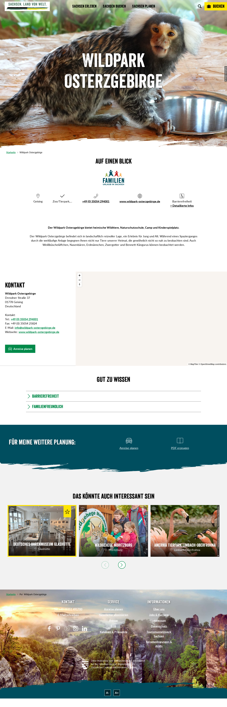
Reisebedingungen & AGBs (159, 644)
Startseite (11, 152)
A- (107, 692)
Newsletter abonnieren (113, 614)
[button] (20, 349)
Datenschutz (159, 626)
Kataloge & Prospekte (113, 632)
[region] (151, 319)
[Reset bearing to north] (79, 284)
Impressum (159, 620)
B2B (113, 626)
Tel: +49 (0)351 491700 (68, 609)
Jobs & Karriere (159, 614)
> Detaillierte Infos (182, 205)
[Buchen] (215, 6)
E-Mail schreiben (68, 614)
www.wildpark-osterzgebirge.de (139, 201)
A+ (117, 692)
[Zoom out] (79, 280)
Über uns (159, 609)
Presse (113, 620)
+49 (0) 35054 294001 (95, 201)
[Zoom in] (79, 275)
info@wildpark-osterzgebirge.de (35, 327)
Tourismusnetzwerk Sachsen (158, 634)
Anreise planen (113, 609)
